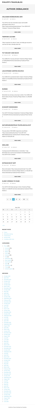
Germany (7, 255)
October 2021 (7, 281)
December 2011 (7, 372)
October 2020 (7, 285)
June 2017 (6, 305)
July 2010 (6, 400)
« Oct (3, 225)
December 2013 (7, 347)
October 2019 (7, 290)
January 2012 (7, 371)
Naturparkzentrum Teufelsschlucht (17, 125)
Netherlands (8, 258)
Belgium (7, 252)
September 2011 (7, 377)
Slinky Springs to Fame (11, 181)
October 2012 (7, 360)
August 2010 (7, 398)
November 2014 (7, 333)
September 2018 (7, 298)
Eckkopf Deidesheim (10, 107)
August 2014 (7, 336)
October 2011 (7, 376)
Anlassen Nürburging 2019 (13, 17)
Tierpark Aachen (9, 37)
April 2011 (6, 386)
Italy (6, 257)
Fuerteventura (7, 236)
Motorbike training (8, 234)
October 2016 (7, 314)
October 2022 (7, 276)
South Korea (8, 262)
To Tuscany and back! (11, 53)
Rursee (5, 89)
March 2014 (6, 345)
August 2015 (7, 326)
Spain (6, 264)
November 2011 (7, 374)
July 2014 (6, 338)
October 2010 (7, 395)
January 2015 (7, 331)
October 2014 (7, 335)
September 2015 (7, 324)
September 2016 (7, 316)
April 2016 (6, 321)
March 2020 (7, 286)
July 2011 (6, 381)
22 (24, 199)
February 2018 (7, 300)
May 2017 (6, 307)
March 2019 (6, 295)
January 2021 (7, 283)
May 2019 (6, 292)
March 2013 (6, 357)
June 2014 (6, 340)
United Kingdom (9, 269)
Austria (6, 250)
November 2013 (7, 348)
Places (5, 246)
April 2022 (6, 278)
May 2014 (6, 341)
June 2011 (6, 383)
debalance (13, 19)
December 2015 (7, 322)
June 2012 (6, 362)
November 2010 (7, 393)
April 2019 (6, 293)
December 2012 (7, 359)
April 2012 (6, 365)
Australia (7, 248)
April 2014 (6, 343)
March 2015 (6, 329)
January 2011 (7, 389)
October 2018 (7, 297)
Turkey (6, 267)
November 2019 (7, 288)
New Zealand (8, 260)
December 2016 (7, 312)
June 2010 (6, 401)
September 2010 (7, 396)
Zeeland (5, 145)
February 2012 (7, 369)
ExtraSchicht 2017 (9, 163)
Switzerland (8, 265)
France (5, 232)
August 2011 (6, 379)
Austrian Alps (7, 237)
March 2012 (6, 367)
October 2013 (7, 350)
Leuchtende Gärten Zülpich (13, 71)
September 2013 (7, 352)
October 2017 (7, 304)
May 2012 (6, 364)
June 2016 (6, 319)
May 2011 (6, 384)
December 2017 (7, 302)
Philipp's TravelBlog (12, 2)
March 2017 (6, 309)
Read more (18, 32)
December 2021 (7, 280)
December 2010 (7, 391)
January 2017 (7, 310)
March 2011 (6, 388)
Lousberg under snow (9, 239)
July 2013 (6, 353)
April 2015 (6, 328)
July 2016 (6, 317)
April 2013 (6, 355)
